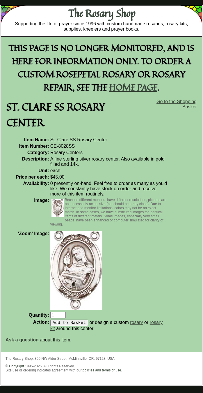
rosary (136, 324)
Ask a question (22, 342)
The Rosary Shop (101, 13)
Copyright (16, 368)
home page (133, 87)
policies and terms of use (102, 373)
